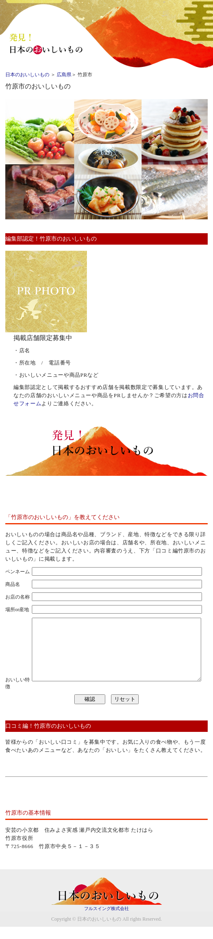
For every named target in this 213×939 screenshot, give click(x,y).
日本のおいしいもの (27, 74)
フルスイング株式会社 (106, 920)
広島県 (64, 74)
